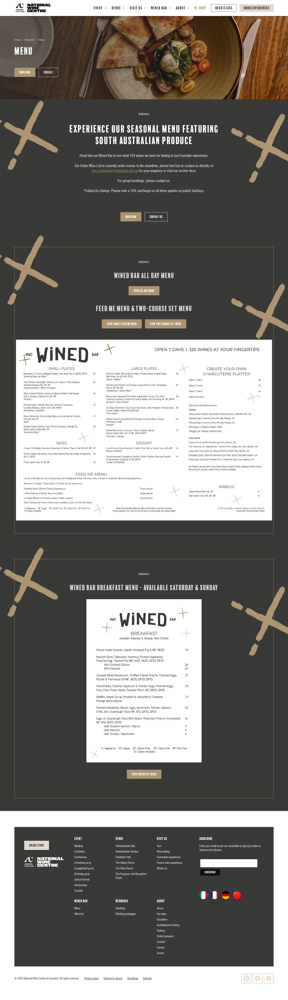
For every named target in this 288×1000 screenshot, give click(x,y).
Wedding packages (126, 913)
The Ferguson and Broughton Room (131, 876)
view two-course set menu (165, 324)
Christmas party (82, 862)
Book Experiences (256, 8)
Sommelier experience (168, 857)
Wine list (78, 913)
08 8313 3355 (223, 8)
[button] (100, 8)
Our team (161, 913)
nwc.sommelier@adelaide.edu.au (115, 171)
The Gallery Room (125, 862)
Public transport (165, 936)
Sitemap (147, 978)
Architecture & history (168, 925)
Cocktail (78, 890)
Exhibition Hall (123, 857)
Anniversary (80, 885)
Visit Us (136, 8)
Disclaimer (132, 978)
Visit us (162, 839)
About (181, 8)
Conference (80, 857)
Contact (48, 72)
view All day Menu (144, 291)
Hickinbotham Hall (125, 846)
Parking (161, 930)
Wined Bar (159, 8)
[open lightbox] (144, 430)
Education (162, 919)
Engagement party (84, 868)
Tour (159, 846)
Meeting (78, 846)
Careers (161, 947)
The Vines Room (124, 868)
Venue (116, 8)
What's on (162, 868)
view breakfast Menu (144, 774)
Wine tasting (163, 851)
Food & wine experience (169, 862)
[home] (33, 8)
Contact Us (156, 217)
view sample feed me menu (122, 324)
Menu (77, 908)
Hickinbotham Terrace (127, 851)
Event (98, 8)
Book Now (24, 72)
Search (160, 953)
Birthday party (82, 874)
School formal (81, 879)
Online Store (36, 845)
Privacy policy (91, 978)
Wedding (120, 908)
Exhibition (79, 851)
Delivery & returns (113, 978)
